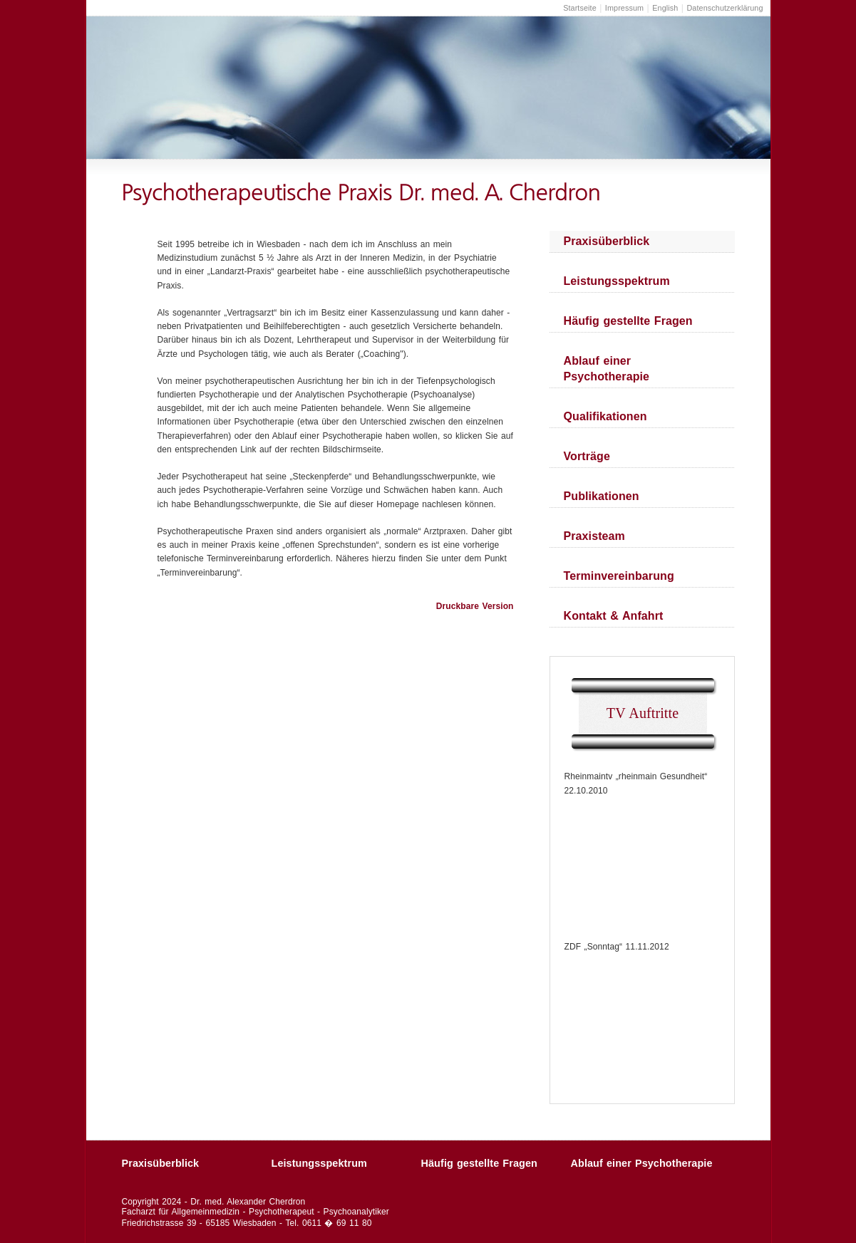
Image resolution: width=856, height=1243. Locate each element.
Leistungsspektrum (617, 281)
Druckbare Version (475, 606)
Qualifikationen (605, 416)
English (665, 8)
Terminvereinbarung (619, 576)
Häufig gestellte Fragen (628, 321)
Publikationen (601, 496)
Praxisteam (594, 536)
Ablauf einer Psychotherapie (607, 369)
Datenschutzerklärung (724, 8)
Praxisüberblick (607, 241)
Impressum (624, 8)
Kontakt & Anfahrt (614, 616)
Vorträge (587, 456)
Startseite (580, 8)
